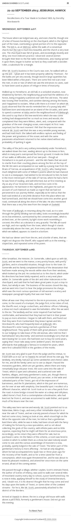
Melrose (27, 46)
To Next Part (35, 510)
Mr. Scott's (13, 70)
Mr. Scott (14, 130)
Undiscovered (15, 3)
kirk (12, 46)
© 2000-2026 (50, 519)
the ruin (17, 49)
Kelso (26, 112)
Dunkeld (55, 204)
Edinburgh (63, 112)
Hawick (31, 356)
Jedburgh (19, 210)
